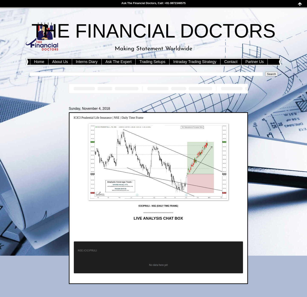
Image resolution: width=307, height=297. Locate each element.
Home (39, 62)
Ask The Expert (119, 62)
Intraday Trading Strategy (194, 62)
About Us (60, 62)
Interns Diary (87, 62)
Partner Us (254, 62)
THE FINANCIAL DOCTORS (153, 31)
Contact (230, 62)
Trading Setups (152, 62)
